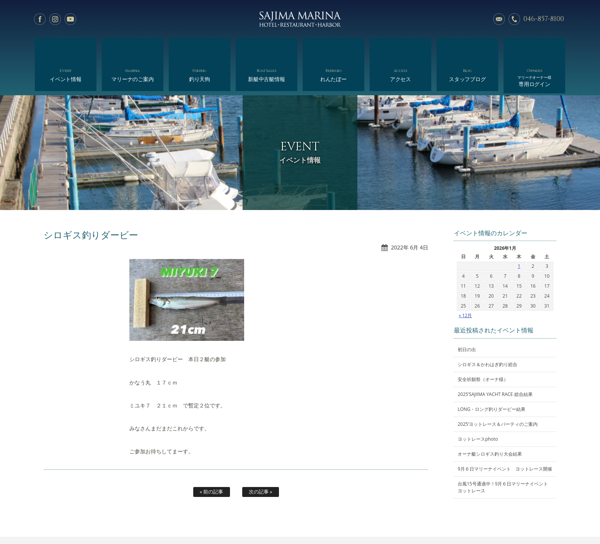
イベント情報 (65, 48)
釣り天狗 (199, 48)
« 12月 (465, 285)
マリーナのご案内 (132, 48)
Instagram (55, 19)
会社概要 (325, 520)
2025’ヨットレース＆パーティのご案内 (498, 394)
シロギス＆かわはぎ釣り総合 (487, 334)
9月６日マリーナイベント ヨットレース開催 (505, 438)
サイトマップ (430, 520)
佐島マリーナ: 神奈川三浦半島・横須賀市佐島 (300, 19)
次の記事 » (260, 461)
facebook (39, 19)
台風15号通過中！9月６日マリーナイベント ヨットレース (505, 457)
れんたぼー (333, 48)
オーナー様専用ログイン (479, 520)
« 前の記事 (211, 461)
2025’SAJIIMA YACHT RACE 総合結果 (495, 364)
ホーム (108, 520)
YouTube (70, 19)
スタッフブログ (467, 48)
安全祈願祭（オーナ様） (483, 349)
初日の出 (467, 319)
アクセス (400, 48)
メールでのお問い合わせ (499, 19)
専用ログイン (534, 50)
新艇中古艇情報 (266, 48)
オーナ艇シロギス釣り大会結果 (490, 423)
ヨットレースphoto (478, 409)
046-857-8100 (543, 19)
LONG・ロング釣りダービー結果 (491, 379)
